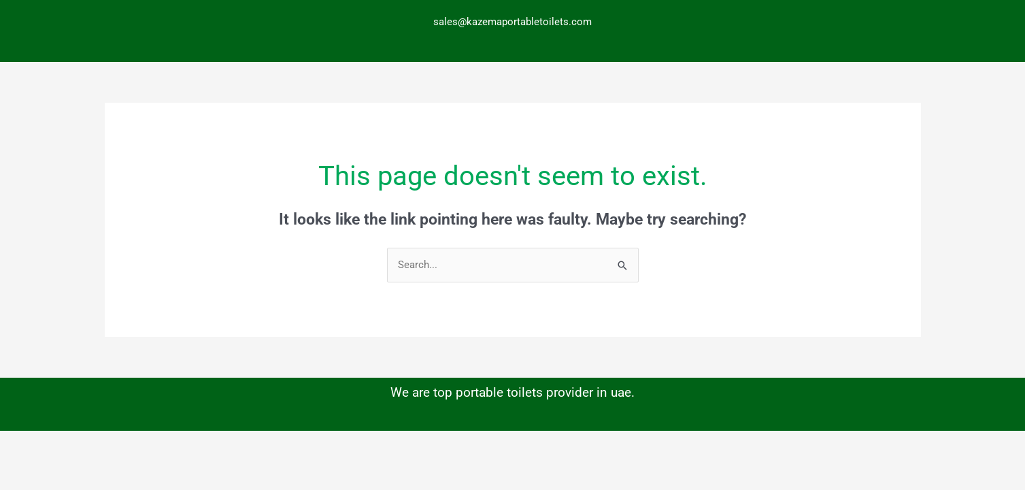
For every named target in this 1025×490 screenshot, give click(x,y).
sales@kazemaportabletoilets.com (512, 22)
